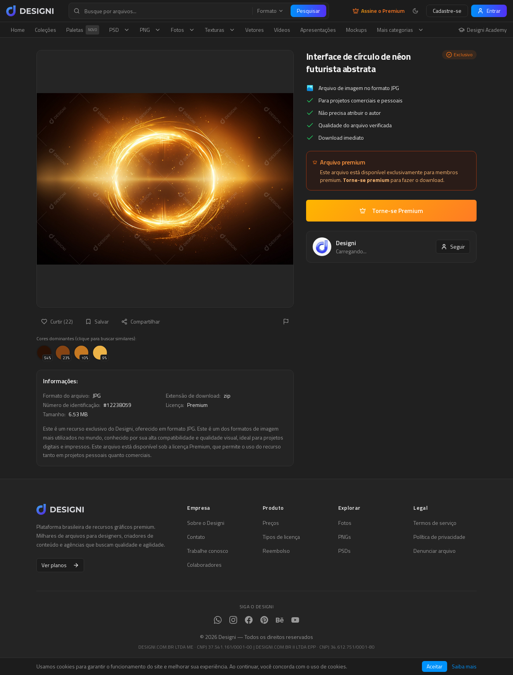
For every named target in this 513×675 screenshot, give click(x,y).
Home (18, 30)
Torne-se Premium (391, 210)
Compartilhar (140, 321)
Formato (270, 11)
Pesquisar (308, 11)
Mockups (356, 30)
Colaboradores (204, 565)
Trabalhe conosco (207, 551)
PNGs (344, 537)
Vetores (254, 30)
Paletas (82, 30)
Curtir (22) (57, 321)
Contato (196, 537)
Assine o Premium (379, 11)
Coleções (45, 30)
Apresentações (318, 30)
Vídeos (282, 30)
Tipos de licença (281, 537)
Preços (271, 523)
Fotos (183, 30)
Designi (346, 243)
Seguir (453, 246)
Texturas (220, 30)
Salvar (97, 321)
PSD (119, 30)
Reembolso (276, 551)
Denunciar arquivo (434, 551)
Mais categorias (400, 30)
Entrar (489, 11)
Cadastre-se (447, 11)
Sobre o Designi (205, 523)
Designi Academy (482, 30)
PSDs (344, 551)
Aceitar (434, 666)
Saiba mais (464, 666)
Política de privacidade (439, 537)
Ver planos (60, 565)
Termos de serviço (434, 523)
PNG (150, 30)
